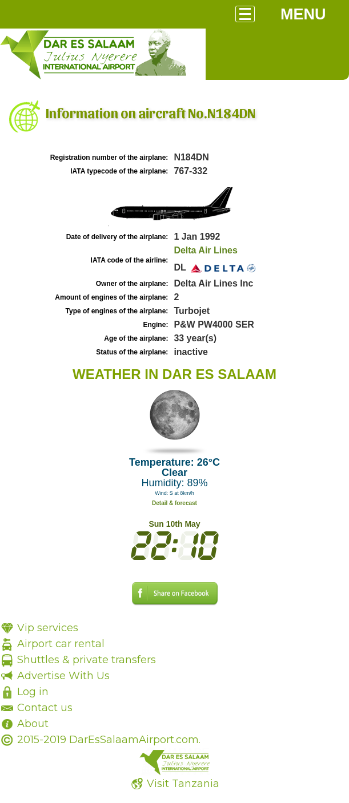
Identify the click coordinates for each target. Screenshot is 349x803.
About (33, 723)
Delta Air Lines (205, 250)
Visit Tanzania (183, 783)
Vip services (47, 628)
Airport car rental (61, 643)
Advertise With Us (63, 675)
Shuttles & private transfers (86, 659)
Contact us (45, 707)
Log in (33, 691)
